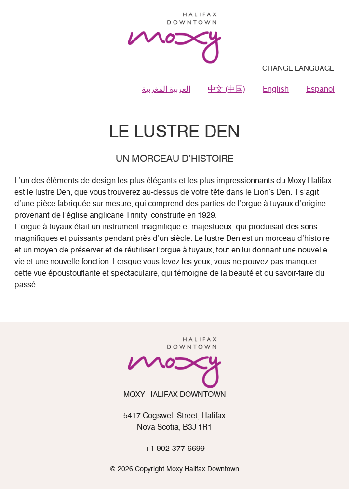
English (276, 89)
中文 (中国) (226, 89)
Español (320, 89)
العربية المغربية (166, 89)
